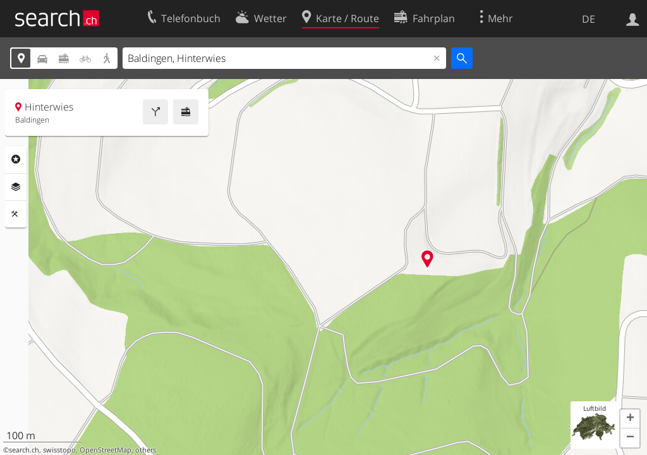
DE (588, 19)
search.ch (24, 450)
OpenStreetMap (105, 450)
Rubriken (16, 159)
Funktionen (16, 214)
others (145, 450)
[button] (629, 419)
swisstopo (59, 450)
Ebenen (16, 187)
